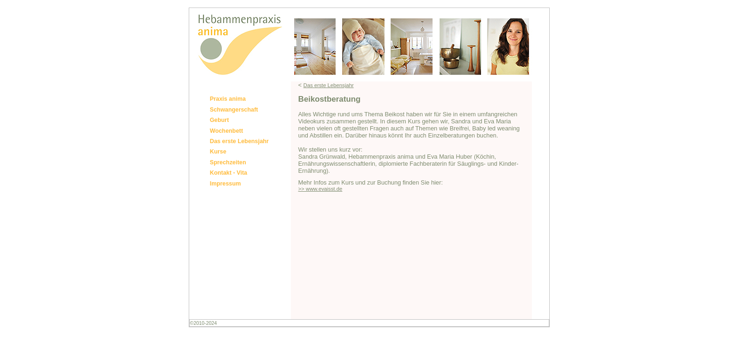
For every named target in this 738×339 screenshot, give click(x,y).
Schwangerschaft (234, 109)
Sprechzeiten (228, 162)
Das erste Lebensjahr (239, 141)
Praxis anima (228, 99)
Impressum (225, 183)
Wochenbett (226, 131)
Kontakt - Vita (229, 173)
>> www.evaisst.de (320, 189)
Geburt (219, 120)
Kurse (218, 151)
